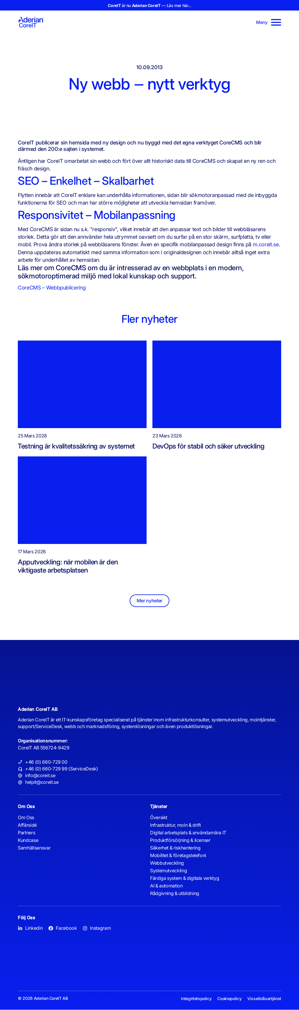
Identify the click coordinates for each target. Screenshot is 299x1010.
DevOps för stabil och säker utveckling (208, 446)
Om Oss (26, 818)
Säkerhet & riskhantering (175, 848)
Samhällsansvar (34, 848)
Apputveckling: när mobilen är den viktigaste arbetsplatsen (68, 566)
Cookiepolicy (230, 998)
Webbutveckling (167, 863)
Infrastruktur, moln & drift (175, 825)
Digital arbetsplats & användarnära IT (188, 833)
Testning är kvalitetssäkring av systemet (76, 446)
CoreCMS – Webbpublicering (52, 288)
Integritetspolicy (196, 998)
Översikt (158, 818)
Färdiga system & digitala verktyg (184, 878)
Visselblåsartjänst (264, 998)
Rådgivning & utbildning (174, 893)
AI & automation (166, 886)
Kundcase (28, 840)
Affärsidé (27, 825)
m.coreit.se (266, 244)
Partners (26, 833)
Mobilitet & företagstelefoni (178, 856)
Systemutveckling (168, 871)
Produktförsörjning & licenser (180, 840)
